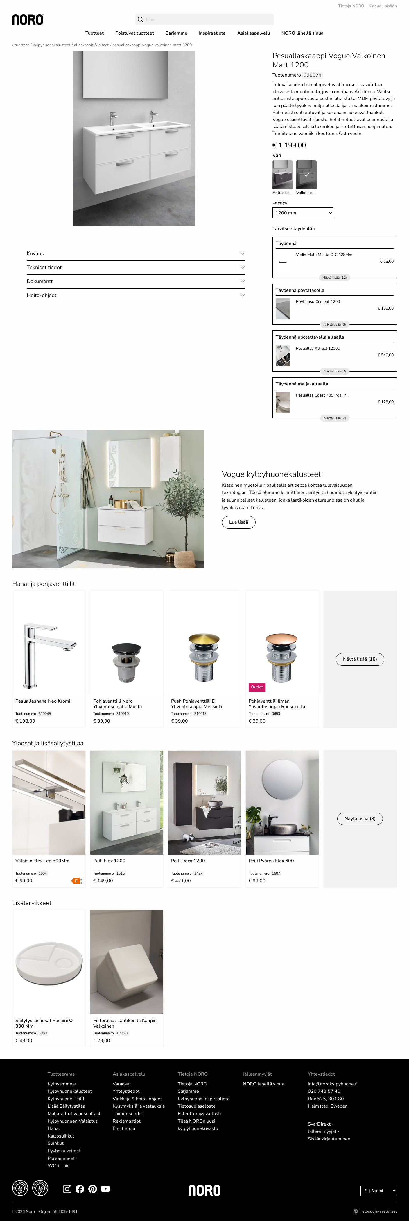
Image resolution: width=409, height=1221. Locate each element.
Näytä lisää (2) (335, 371)
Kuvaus (35, 253)
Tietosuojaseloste (197, 1106)
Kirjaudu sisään (383, 6)
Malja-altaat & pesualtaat (74, 1113)
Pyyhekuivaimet (64, 1151)
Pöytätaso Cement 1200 (318, 301)
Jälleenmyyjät (257, 1074)
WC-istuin (59, 1166)
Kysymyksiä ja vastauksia (139, 1106)
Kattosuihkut (61, 1136)
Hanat (54, 1128)
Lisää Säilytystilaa (66, 1106)
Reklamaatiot (127, 1121)
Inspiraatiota (212, 33)
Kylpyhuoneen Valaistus (73, 1121)
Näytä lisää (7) (335, 418)
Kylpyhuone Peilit (66, 1099)
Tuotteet (94, 33)
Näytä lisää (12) (334, 277)
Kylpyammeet (62, 1084)
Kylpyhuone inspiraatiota (203, 1099)
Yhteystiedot (126, 1091)
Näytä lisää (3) (335, 324)
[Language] (378, 1191)
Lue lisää (238, 522)
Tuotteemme (61, 1074)
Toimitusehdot (128, 1113)
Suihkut (56, 1143)
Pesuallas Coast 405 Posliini (321, 395)
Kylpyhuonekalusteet (51, 45)
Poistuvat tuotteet (134, 33)
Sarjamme (176, 33)
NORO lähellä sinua (302, 33)
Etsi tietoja (124, 1128)
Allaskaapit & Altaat (91, 45)
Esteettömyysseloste (200, 1113)
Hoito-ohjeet (41, 295)
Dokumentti (40, 281)
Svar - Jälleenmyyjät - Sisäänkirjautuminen (329, 1131)
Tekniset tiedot (44, 267)
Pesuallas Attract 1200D (318, 348)
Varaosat (122, 1084)
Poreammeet (61, 1158)
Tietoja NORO (351, 6)
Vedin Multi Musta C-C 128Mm (324, 254)
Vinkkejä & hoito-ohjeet (137, 1099)
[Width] (302, 212)
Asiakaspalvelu (253, 33)
